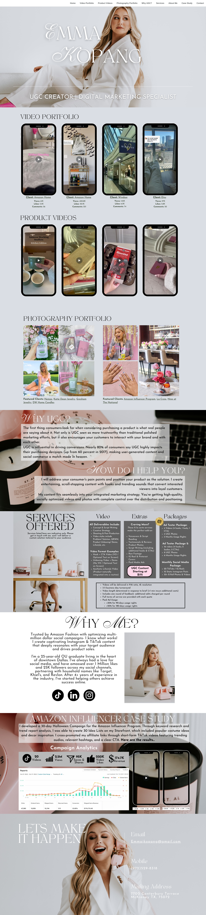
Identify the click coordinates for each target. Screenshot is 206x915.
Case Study (187, 3)
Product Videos (105, 3)
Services (160, 3)
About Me (172, 3)
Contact (200, 3)
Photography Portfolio (127, 3)
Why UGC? (147, 3)
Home (73, 3)
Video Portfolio (87, 3)
